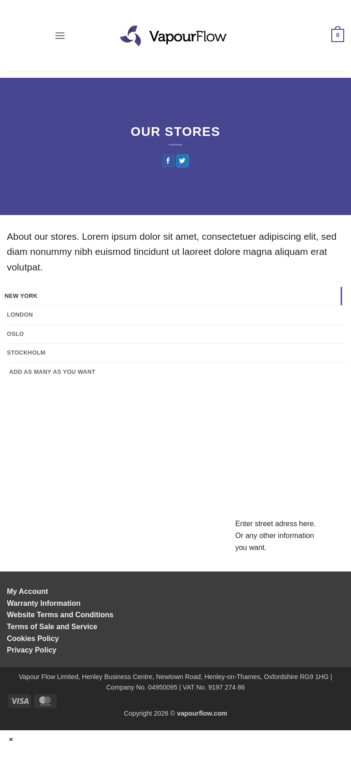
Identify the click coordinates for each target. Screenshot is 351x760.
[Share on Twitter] (182, 160)
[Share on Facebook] (168, 160)
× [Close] (11, 739)
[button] (59, 35)
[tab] (173, 296)
